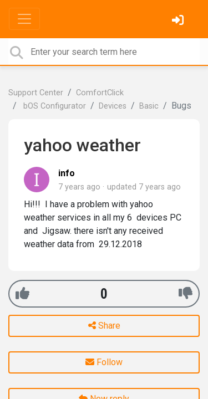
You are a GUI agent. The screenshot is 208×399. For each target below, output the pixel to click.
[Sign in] (179, 21)
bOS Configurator (53, 106)
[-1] (185, 293)
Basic (149, 106)
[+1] (22, 293)
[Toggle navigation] (24, 19)
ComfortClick (100, 93)
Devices (112, 106)
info (66, 173)
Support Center (35, 93)
